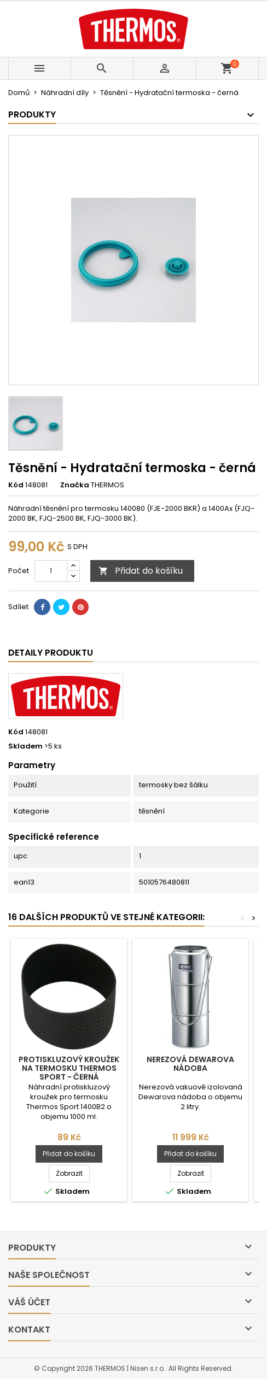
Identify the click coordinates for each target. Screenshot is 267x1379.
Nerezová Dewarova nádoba (190, 1064)
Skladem (25, 746)
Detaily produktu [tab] (50, 652)
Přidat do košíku (140, 570)
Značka (74, 485)
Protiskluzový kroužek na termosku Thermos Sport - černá (69, 1068)
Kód (16, 485)
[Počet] (50, 571)
